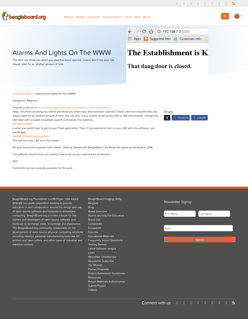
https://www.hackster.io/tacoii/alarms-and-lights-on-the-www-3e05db (72, 107)
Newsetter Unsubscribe (102, 257)
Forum (128, 17)
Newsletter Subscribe (101, 261)
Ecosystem (93, 17)
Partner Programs (98, 269)
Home (18, 93)
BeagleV (93, 203)
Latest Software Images (102, 248)
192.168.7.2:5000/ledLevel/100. (30, 136)
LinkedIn (199, 117)
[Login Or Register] (238, 16)
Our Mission (95, 265)
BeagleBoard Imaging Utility (105, 199)
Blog (137, 17)
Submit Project (97, 286)
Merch (147, 17)
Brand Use (94, 219)
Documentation (112, 17)
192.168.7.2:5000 (22, 124)
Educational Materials (101, 236)
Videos (92, 290)
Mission (69, 17)
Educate (93, 232)
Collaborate (95, 224)
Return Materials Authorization (106, 281)
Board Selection (97, 211)
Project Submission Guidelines (106, 273)
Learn (91, 252)
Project (29, 93)
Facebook (180, 117)
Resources (94, 277)
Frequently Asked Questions (105, 240)
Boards (80, 17)
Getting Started (97, 244)
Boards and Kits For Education (106, 215)
